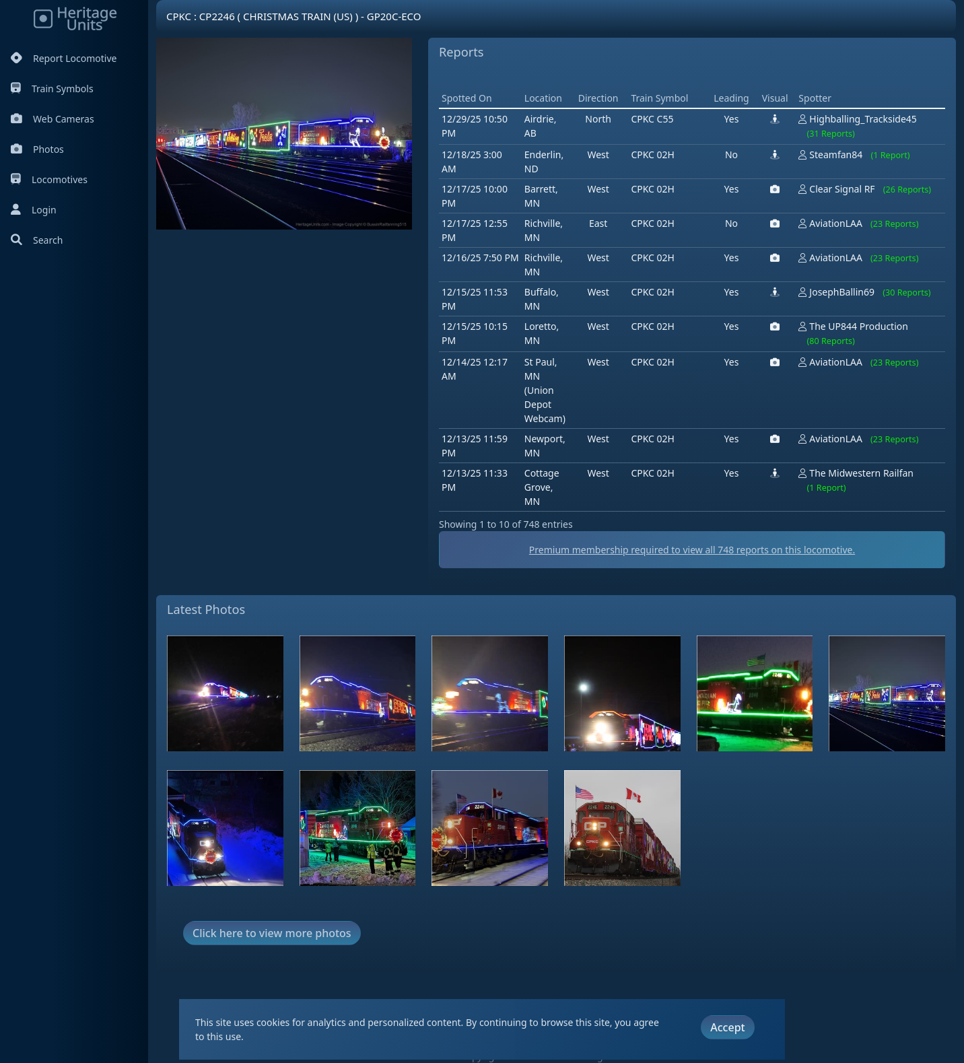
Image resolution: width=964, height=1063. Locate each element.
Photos (37, 149)
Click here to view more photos (272, 933)
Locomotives (49, 179)
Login (34, 209)
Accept (727, 1027)
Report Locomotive (63, 58)
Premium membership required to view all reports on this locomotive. (692, 549)
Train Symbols (52, 88)
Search (37, 240)
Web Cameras (52, 118)
